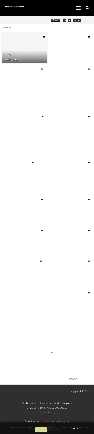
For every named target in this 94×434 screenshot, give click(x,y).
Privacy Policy (47, 412)
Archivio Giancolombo (23, 7)
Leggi (75, 427)
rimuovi (41, 429)
